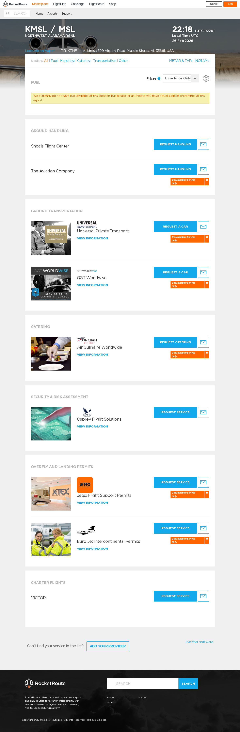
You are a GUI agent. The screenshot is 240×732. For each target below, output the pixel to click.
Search (188, 683)
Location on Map (40, 51)
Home (39, 13)
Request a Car (175, 226)
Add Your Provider (108, 646)
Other (123, 61)
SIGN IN (214, 4)
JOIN (230, 4)
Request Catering (175, 342)
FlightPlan (59, 4)
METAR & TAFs (181, 61)
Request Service (175, 412)
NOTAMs (202, 61)
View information (93, 238)
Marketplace (40, 4)
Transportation (104, 61)
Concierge (77, 4)
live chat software (199, 642)
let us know (134, 96)
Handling (67, 61)
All (46, 61)
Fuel (54, 61)
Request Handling (175, 144)
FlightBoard (96, 4)
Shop (112, 4)
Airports (52, 13)
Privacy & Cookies (96, 719)
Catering (84, 61)
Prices (153, 78)
